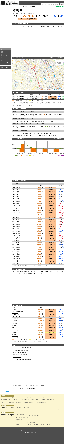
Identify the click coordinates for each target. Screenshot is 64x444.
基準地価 (18, 397)
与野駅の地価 (15, 313)
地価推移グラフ (4, 55)
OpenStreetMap (57, 89)
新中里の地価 (15, 330)
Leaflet (52, 89)
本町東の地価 (15, 327)
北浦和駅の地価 (15, 318)
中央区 (29, 6)
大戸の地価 (14, 329)
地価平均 (2, 51)
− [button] (14, 63)
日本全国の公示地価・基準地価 (20, 354)
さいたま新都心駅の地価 (17, 311)
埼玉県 (19, 6)
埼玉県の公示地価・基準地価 (19, 352)
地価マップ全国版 (4, 67)
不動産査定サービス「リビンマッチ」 (35, 409)
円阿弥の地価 (15, 336)
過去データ (3, 57)
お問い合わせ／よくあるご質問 (23, 424)
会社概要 (36, 424)
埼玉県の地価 (3, 60)
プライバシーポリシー (46, 424)
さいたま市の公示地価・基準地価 (20, 350)
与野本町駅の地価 (16, 316)
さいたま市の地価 (4, 62)
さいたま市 (24, 6)
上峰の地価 (14, 332)
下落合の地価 (15, 321)
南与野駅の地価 (15, 320)
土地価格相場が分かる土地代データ (32, 432)
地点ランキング (4, 54)
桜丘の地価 (14, 334)
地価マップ (3, 52)
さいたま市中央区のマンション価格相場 (22, 359)
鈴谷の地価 (14, 325)
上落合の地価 (15, 323)
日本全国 (14, 6)
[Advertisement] (5, 26)
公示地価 (14, 397)
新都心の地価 (15, 337)
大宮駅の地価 (15, 309)
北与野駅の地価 (15, 314)
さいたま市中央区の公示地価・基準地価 (22, 347)
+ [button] (14, 61)
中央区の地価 (3, 63)
